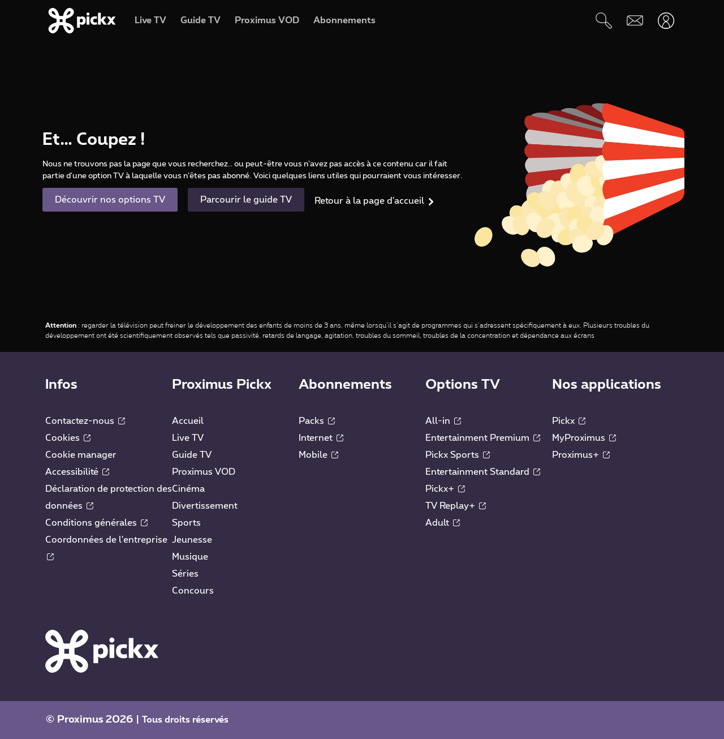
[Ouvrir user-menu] (666, 20)
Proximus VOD (203, 471)
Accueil (188, 421)
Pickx (568, 421)
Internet (321, 437)
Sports (186, 522)
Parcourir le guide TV (246, 199)
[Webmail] (634, 20)
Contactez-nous (85, 421)
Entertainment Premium (482, 437)
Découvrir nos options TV (110, 199)
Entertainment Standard (482, 471)
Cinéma (188, 488)
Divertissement (205, 505)
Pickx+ (445, 488)
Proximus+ (581, 454)
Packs (317, 421)
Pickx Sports (457, 454)
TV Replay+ (455, 505)
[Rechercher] (603, 20)
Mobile (318, 454)
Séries (185, 573)
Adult (442, 522)
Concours (193, 590)
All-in (443, 421)
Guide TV (192, 454)
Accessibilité (77, 471)
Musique (190, 556)
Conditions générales (96, 522)
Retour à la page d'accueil (369, 200)
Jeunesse (192, 539)
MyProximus (584, 437)
